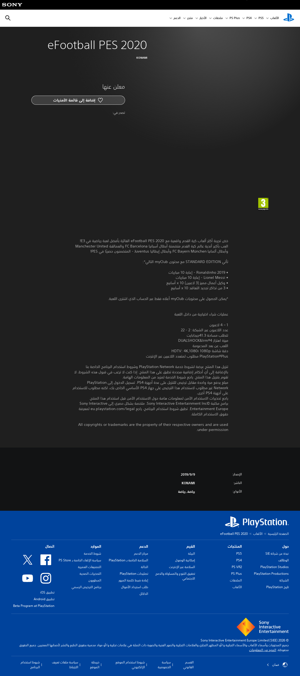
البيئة (191, 553)
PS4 (249, 18)
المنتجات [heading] (235, 546)
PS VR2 (237, 567)
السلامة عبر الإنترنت (182, 567)
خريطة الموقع (94, 664)
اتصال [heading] (49, 546)
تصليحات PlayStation (134, 573)
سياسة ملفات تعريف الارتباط (65, 664)
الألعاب (274, 18)
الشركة (284, 580)
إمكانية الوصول (185, 560)
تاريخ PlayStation (277, 587)
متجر (190, 18)
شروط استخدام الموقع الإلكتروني (130, 664)
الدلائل (144, 593)
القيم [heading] (190, 546)
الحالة (144, 567)
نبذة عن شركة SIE (277, 553)
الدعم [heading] (143, 546)
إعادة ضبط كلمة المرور (133, 580)
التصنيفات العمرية (89, 567)
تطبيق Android (44, 599)
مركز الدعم (141, 553)
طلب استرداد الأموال (134, 587)
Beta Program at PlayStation (33, 605)
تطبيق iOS (47, 592)
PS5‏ (261, 18)
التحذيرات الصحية (90, 573)
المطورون (94, 580)
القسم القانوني (188, 664)
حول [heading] (285, 546)
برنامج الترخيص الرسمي (86, 587)
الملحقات (236, 580)
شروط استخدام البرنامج (30, 664)
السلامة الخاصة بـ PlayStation (128, 560)
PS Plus (235, 18)
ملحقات (218, 18)
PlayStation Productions (271, 573)
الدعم (177, 18)
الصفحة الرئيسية (278, 533)
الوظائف (283, 560)
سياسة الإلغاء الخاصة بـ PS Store (80, 560)
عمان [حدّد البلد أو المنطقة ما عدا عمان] (277, 665)
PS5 (239, 553)
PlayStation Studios (274, 567)
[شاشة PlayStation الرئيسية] (288, 18)
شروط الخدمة (92, 553)
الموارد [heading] (96, 546)
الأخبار (203, 18)
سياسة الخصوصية (164, 664)
